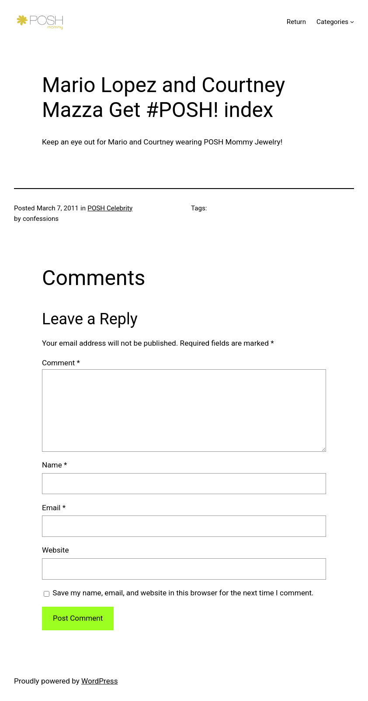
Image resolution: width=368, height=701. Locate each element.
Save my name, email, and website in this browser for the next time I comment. (182, 592)
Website (55, 550)
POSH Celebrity (109, 208)
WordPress (99, 681)
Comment (61, 362)
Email (54, 507)
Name (54, 464)
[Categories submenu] (352, 22)
